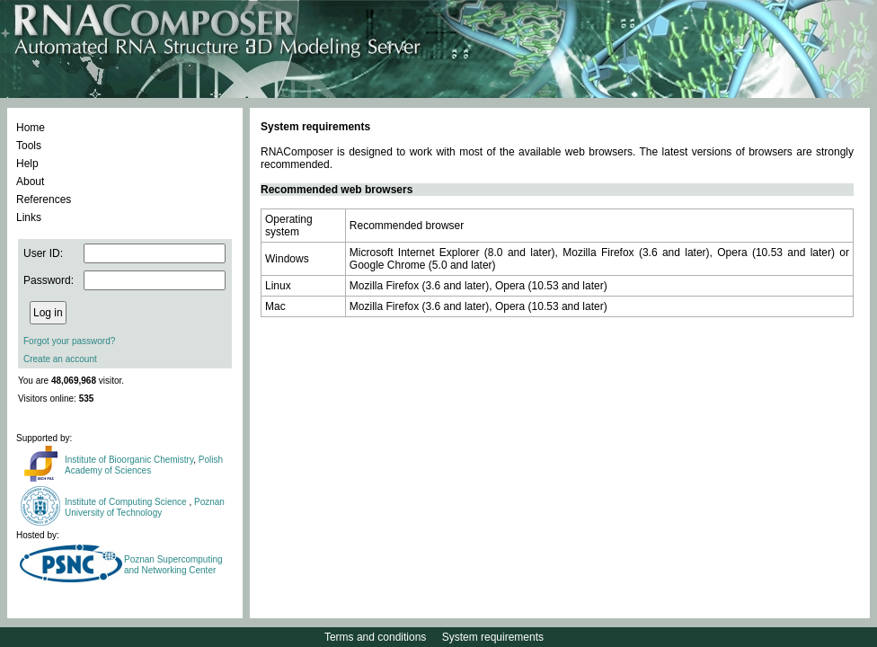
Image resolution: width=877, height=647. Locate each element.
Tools (28, 145)
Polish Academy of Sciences (144, 465)
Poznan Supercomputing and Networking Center (173, 564)
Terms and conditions (375, 637)
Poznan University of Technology (145, 507)
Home (30, 127)
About (30, 181)
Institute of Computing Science (127, 502)
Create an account (60, 359)
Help (27, 163)
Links (28, 217)
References (43, 199)
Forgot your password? (69, 341)
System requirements (493, 637)
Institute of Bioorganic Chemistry (129, 460)
